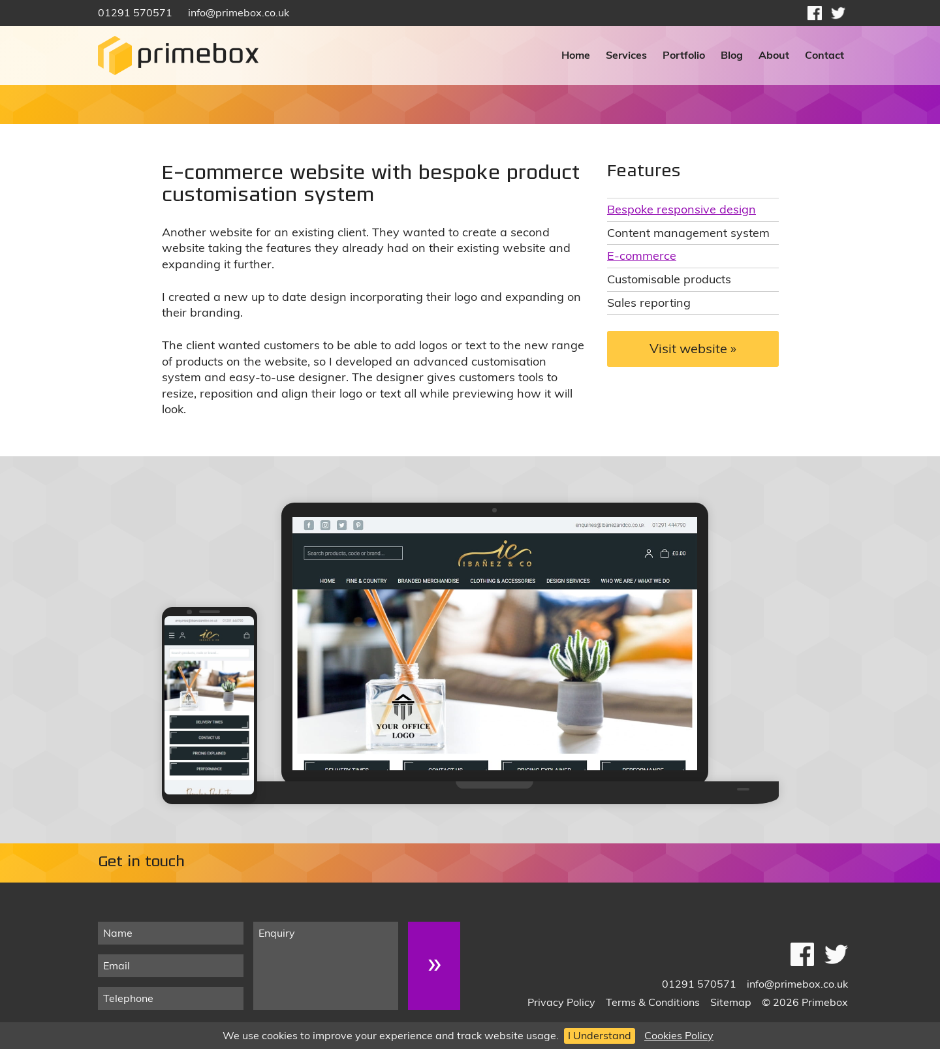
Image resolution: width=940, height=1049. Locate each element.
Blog (732, 54)
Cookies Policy (678, 1035)
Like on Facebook (814, 13)
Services (626, 54)
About (774, 54)
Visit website (688, 348)
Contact (824, 54)
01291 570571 (135, 12)
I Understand (599, 1035)
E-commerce (641, 255)
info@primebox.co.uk (238, 12)
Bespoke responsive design (681, 209)
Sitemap (730, 1002)
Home (575, 54)
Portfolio (684, 54)
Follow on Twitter (838, 13)
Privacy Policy (561, 1002)
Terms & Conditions (653, 1002)
